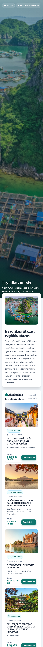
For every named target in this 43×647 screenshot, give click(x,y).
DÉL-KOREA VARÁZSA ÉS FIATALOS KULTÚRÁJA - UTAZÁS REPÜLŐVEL (19, 441)
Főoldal (8, 5)
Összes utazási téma (28, 5)
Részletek (29, 457)
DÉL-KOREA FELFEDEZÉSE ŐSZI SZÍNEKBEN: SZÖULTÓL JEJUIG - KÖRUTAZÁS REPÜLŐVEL (21, 628)
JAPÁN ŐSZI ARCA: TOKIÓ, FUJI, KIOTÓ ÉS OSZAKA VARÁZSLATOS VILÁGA (20, 503)
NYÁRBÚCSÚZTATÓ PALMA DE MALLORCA (20, 566)
